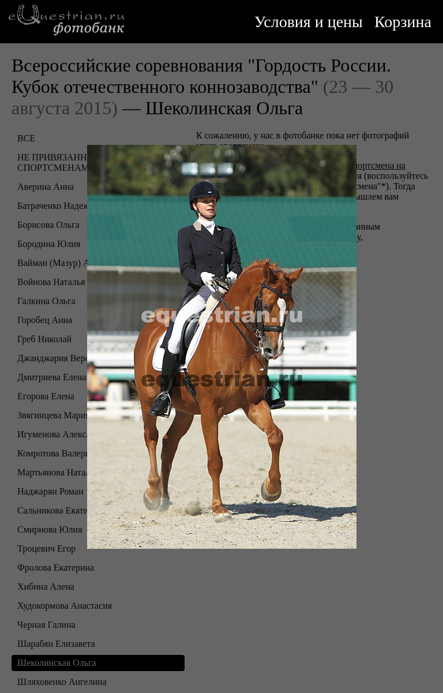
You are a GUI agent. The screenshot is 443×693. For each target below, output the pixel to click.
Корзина (402, 22)
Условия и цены (308, 22)
